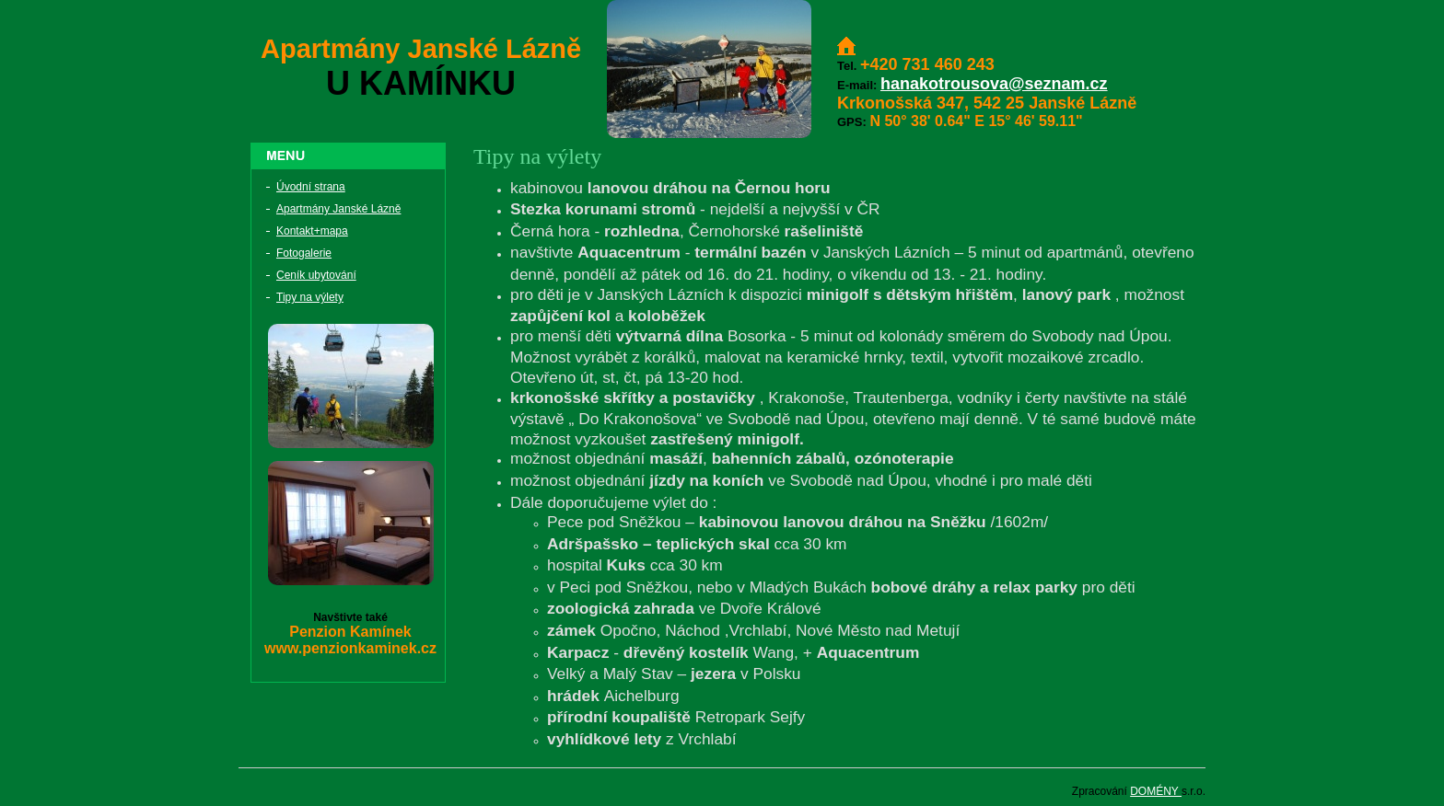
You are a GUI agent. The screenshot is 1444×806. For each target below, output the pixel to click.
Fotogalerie (304, 253)
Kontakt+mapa (312, 231)
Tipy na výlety (310, 297)
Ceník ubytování (316, 275)
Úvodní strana (310, 186)
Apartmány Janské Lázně (338, 208)
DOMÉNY (1156, 791)
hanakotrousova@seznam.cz (994, 84)
